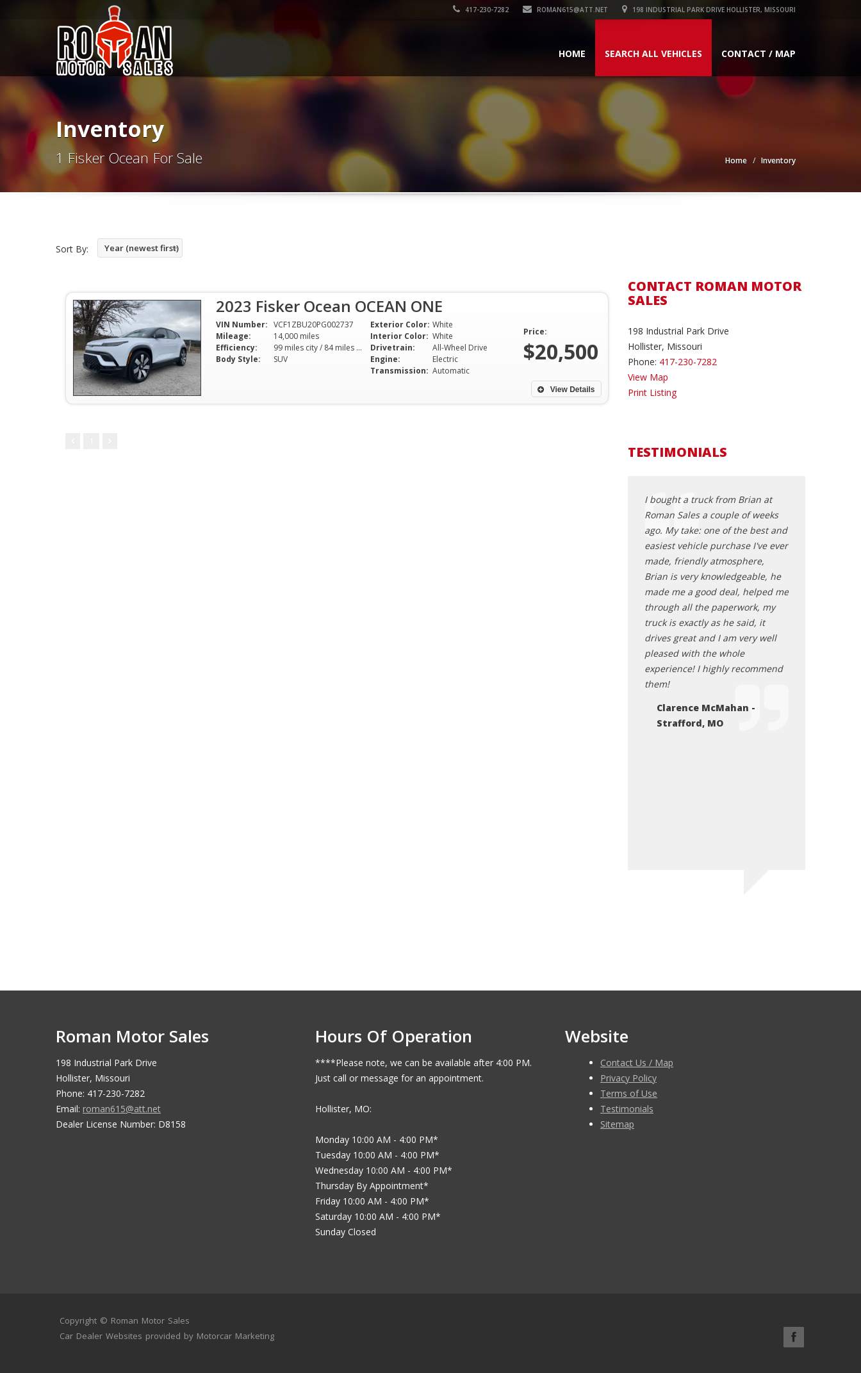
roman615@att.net (565, 9)
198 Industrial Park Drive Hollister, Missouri (709, 9)
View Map (648, 377)
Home (572, 53)
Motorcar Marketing (235, 1336)
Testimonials (626, 1109)
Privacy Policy (628, 1078)
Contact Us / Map (636, 1062)
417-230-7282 (481, 9)
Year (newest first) (141, 248)
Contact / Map (758, 53)
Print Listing (652, 392)
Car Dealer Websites (101, 1336)
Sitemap (617, 1124)
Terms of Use (628, 1093)
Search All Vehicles (653, 53)
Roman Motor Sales (150, 1320)
